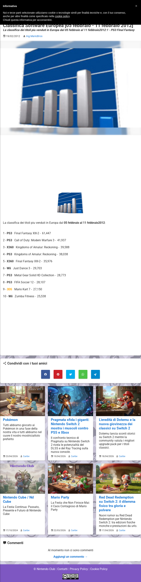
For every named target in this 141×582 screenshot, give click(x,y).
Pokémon (10, 420)
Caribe (26, 456)
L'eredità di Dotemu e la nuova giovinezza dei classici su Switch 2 (117, 424)
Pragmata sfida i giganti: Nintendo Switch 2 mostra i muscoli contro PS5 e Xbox (70, 426)
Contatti (62, 569)
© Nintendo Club (44, 569)
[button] (136, 6)
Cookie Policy (99, 569)
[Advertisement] (70, 164)
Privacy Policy (79, 569)
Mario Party (60, 497)
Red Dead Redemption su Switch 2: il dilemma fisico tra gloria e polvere (117, 503)
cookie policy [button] (62, 16)
